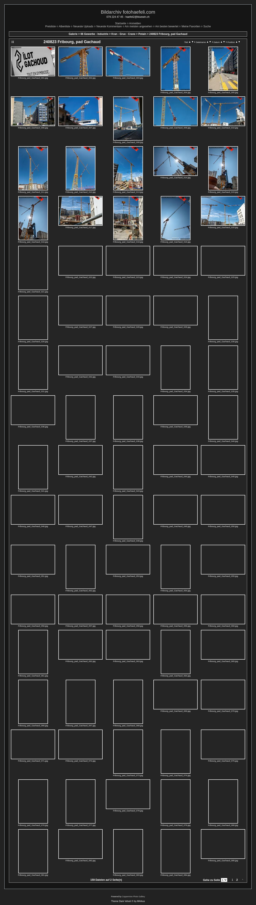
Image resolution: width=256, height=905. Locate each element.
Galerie (73, 34)
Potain (142, 34)
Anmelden (135, 23)
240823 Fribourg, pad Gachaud (168, 34)
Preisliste (50, 26)
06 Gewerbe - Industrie (94, 34)
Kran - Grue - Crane (123, 34)
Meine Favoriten (191, 26)
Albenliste (64, 26)
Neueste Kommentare (109, 26)
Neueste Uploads (83, 26)
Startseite (120, 23)
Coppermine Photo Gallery (133, 896)
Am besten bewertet (166, 26)
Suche (207, 26)
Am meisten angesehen (138, 26)
